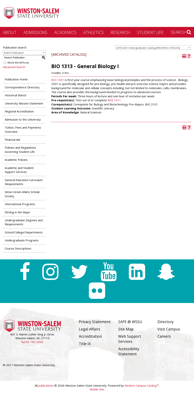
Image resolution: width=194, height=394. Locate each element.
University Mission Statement (24, 103)
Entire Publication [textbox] (14, 52)
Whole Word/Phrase (18, 62)
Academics (65, 32)
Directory (165, 321)
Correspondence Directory (22, 87)
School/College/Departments (24, 232)
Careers (164, 336)
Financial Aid (12, 139)
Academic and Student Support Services (19, 170)
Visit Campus (168, 329)
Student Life (150, 32)
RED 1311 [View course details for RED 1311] (114, 100)
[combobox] (153, 47)
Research (120, 32)
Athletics (93, 32)
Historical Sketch (15, 95)
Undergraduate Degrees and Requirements (24, 222)
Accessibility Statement (128, 351)
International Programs (20, 204)
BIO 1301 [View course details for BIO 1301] (57, 80)
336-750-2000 (32, 342)
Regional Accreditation (19, 111)
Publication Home (16, 79)
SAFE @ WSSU (130, 321)
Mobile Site (97, 389)
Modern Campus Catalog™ (142, 385)
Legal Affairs (89, 329)
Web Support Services (129, 339)
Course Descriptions (18, 248)
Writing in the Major (17, 212)
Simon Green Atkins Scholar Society (22, 194)
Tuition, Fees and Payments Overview (23, 129)
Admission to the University (23, 119)
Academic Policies (16, 160)
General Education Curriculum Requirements (24, 182)
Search (181, 32)
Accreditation (90, 336)
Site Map (126, 329)
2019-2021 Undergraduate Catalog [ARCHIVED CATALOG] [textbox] (148, 47)
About (9, 32)
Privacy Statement (95, 321)
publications (46, 385)
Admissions (35, 32)
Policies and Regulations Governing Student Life (20, 149)
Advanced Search (14, 67)
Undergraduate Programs (22, 240)
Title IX (85, 343)
